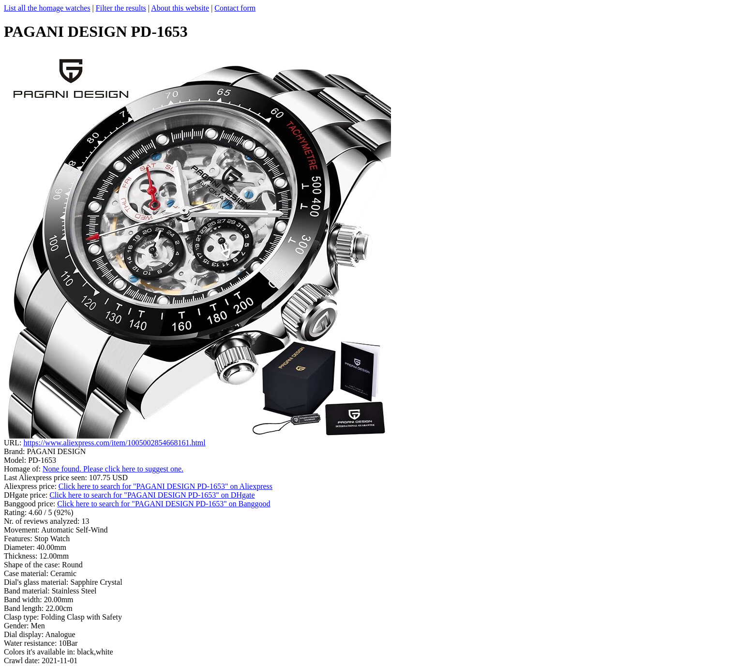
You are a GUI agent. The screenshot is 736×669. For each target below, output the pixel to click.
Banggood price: (30, 504)
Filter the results (121, 8)
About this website (180, 8)
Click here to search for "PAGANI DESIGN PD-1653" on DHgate (152, 495)
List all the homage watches (47, 8)
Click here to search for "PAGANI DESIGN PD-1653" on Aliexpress (165, 486)
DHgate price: (26, 495)
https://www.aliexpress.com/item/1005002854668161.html (114, 443)
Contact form (234, 8)
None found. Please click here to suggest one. (113, 469)
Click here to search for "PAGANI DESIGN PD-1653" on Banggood (163, 504)
